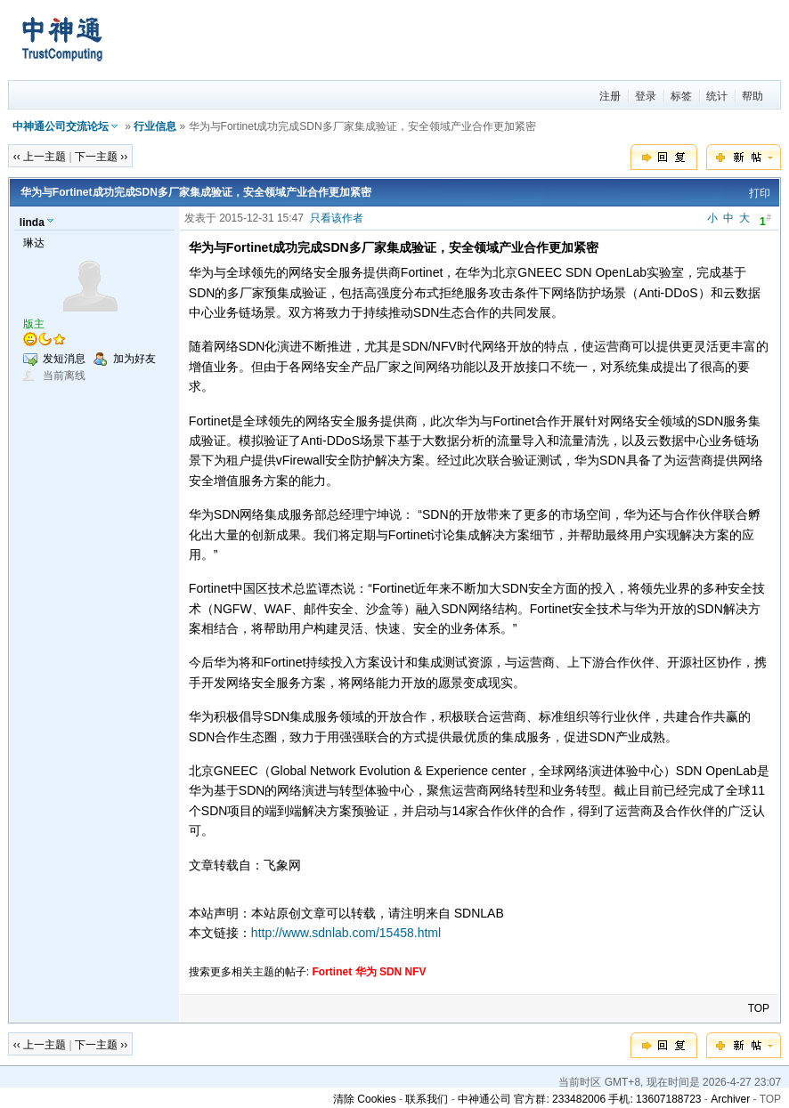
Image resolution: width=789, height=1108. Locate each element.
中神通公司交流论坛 (60, 126)
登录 (645, 96)
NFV (416, 972)
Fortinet (333, 972)
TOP (758, 1008)
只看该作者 (336, 218)
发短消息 (64, 358)
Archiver (730, 1099)
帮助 (752, 96)
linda (32, 222)
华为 (366, 972)
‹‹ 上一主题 (39, 156)
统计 (717, 96)
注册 (610, 96)
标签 (681, 96)
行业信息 (155, 126)
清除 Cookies (364, 1099)
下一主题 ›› (101, 156)
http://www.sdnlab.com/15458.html (346, 933)
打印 (759, 193)
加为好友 (134, 358)
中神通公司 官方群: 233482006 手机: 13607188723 (579, 1099)
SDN (390, 972)
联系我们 (426, 1099)
